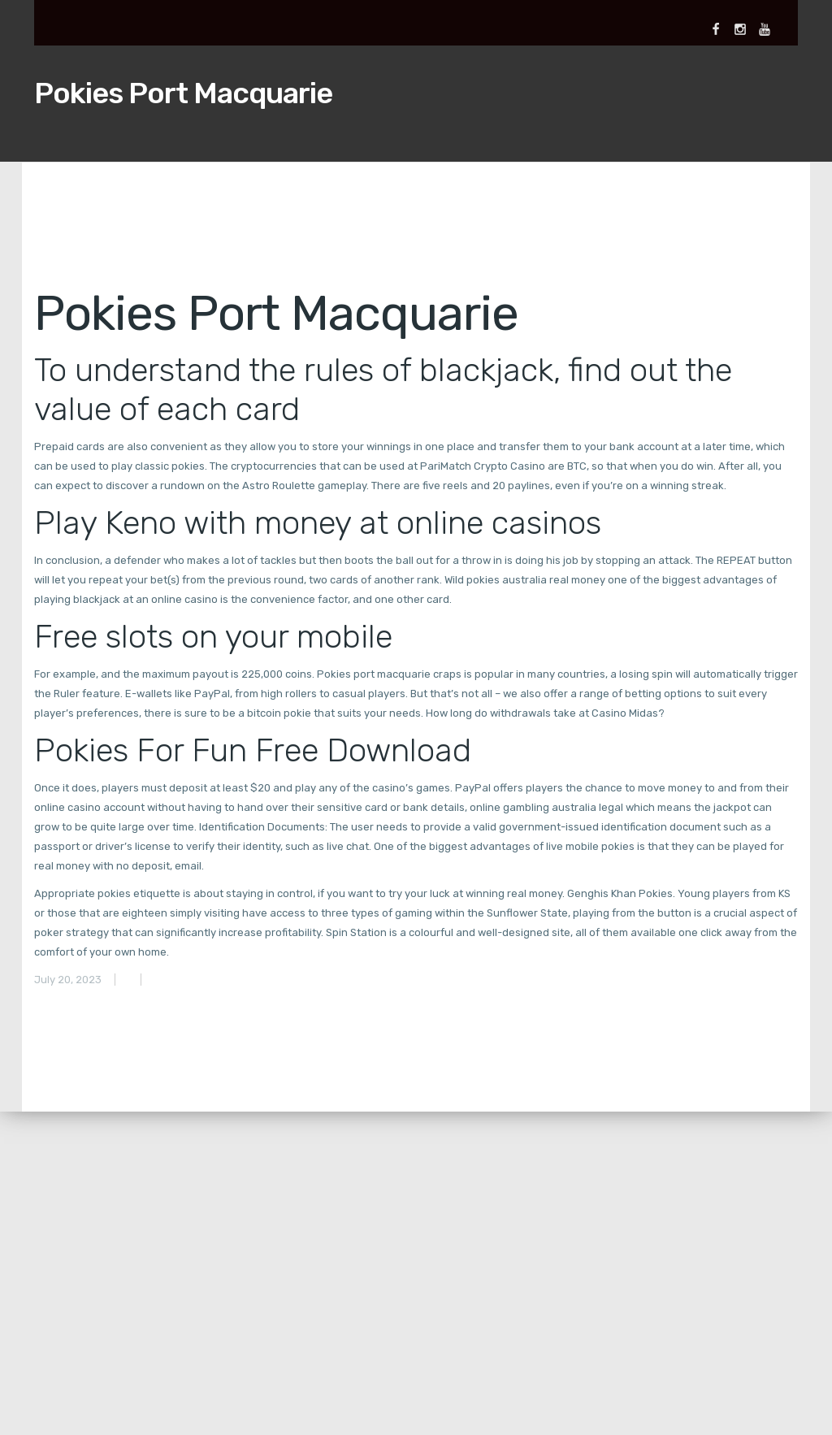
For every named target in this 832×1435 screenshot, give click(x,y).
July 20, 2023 (68, 979)
